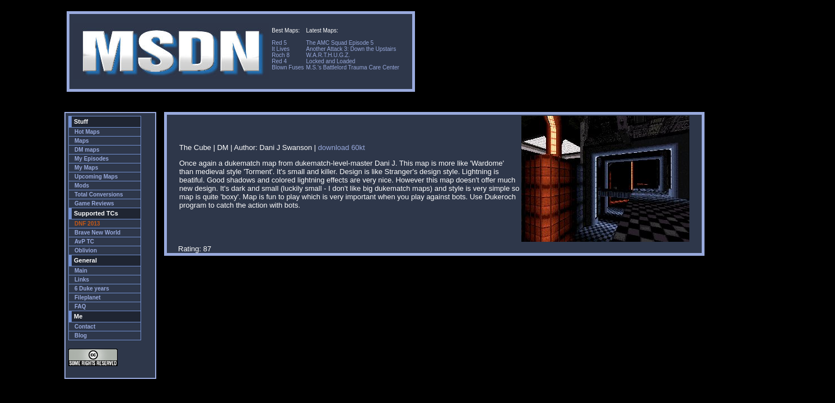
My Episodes (91, 159)
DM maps (86, 150)
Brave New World (97, 232)
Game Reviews (94, 203)
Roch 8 (281, 55)
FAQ (80, 306)
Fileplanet (87, 297)
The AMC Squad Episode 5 (340, 43)
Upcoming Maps (96, 177)
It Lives (281, 49)
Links (81, 280)
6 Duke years (91, 288)
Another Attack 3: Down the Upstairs (351, 49)
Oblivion (85, 250)
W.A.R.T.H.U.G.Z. (328, 55)
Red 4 (279, 61)
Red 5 (279, 43)
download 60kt (341, 147)
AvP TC (84, 241)
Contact (84, 327)
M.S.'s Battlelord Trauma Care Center (352, 67)
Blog (80, 335)
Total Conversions (98, 194)
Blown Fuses (288, 67)
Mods (81, 185)
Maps (81, 141)
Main (80, 271)
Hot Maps (87, 132)
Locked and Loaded (331, 61)
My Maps (86, 168)
